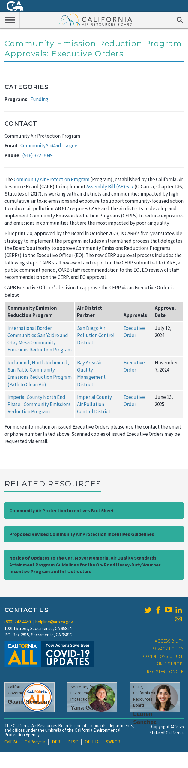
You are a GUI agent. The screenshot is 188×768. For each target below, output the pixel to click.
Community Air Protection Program (51, 179)
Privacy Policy (167, 649)
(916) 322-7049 (37, 155)
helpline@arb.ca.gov (54, 622)
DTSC (72, 742)
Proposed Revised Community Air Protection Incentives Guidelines (81, 534)
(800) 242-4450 (17, 622)
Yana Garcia (86, 707)
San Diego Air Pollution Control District (96, 335)
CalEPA (10, 742)
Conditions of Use (163, 656)
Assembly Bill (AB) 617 (109, 186)
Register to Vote (165, 671)
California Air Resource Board (95, 19)
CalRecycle (35, 742)
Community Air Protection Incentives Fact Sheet (61, 510)
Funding (39, 99)
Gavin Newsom (28, 701)
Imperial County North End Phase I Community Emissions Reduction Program (39, 404)
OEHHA (92, 742)
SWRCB (113, 742)
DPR (56, 742)
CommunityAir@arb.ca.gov (48, 145)
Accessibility (169, 641)
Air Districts (170, 664)
